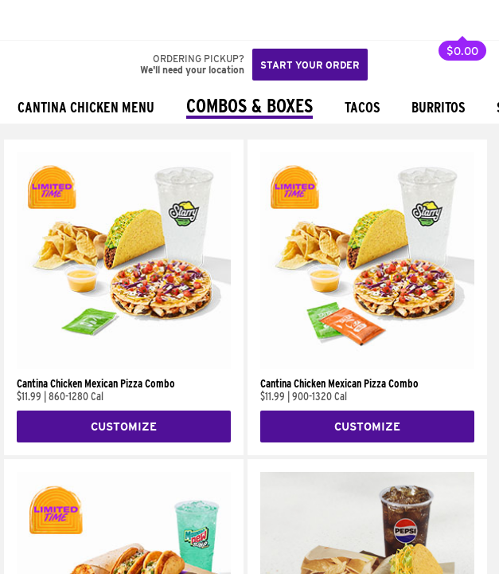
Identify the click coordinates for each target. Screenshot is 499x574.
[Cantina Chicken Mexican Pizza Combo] (124, 365)
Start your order (310, 65)
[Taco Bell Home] (28, 20)
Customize (124, 426)
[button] (65, 19)
